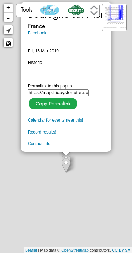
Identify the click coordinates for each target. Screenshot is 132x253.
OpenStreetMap (75, 250)
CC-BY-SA (121, 250)
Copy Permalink (52, 103)
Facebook (37, 33)
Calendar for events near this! (55, 120)
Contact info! (39, 143)
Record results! (42, 132)
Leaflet (31, 250)
